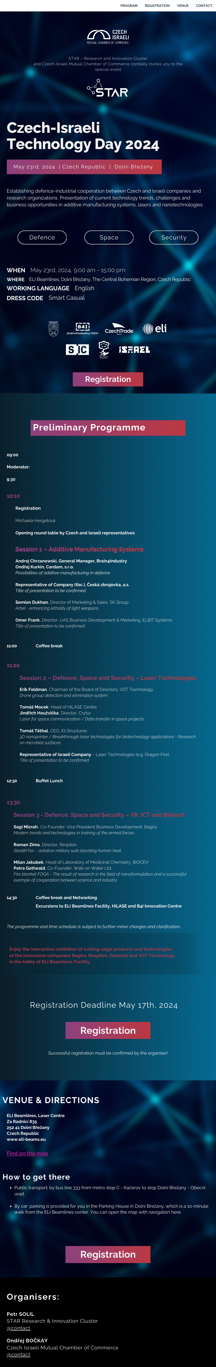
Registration (108, 379)
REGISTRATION (157, 6)
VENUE (183, 6)
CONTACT (204, 6)
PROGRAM (129, 6)
